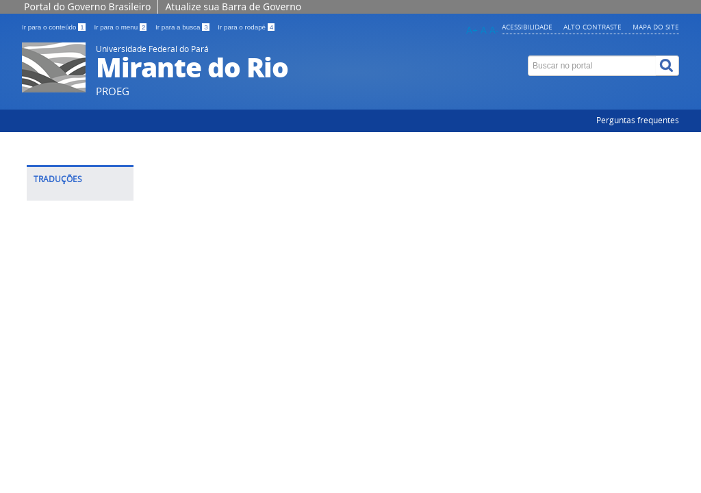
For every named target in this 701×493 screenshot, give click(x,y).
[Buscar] (667, 65)
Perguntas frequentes (637, 120)
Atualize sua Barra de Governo (233, 6)
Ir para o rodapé (246, 27)
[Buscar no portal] (592, 65)
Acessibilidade (527, 26)
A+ (472, 29)
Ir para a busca (183, 27)
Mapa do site (656, 26)
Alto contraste (592, 26)
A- (494, 29)
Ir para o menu (121, 27)
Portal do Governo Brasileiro (87, 6)
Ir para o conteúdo (54, 27)
